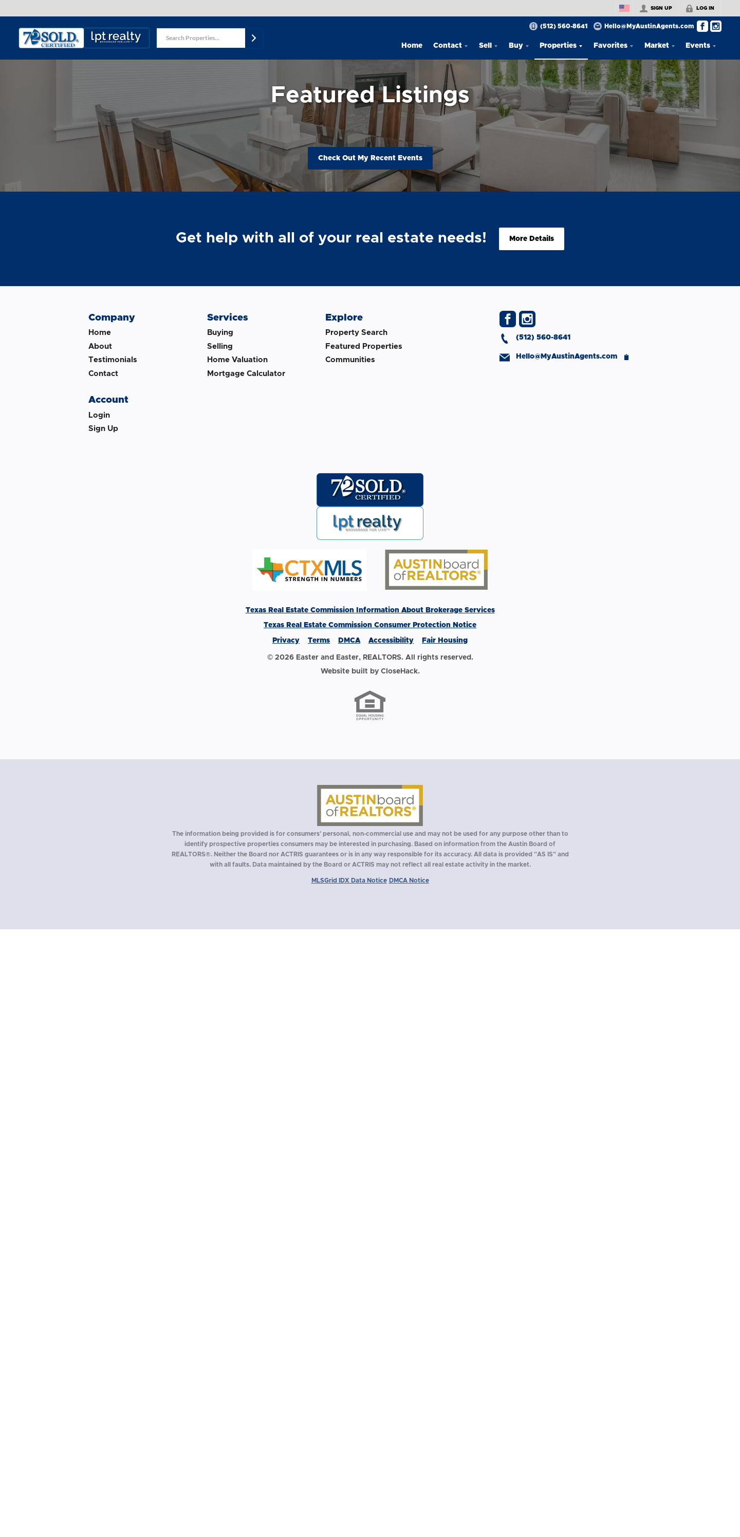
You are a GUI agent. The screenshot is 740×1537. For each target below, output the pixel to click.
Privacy (286, 640)
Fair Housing (445, 640)
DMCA (349, 640)
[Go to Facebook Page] (702, 26)
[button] (254, 38)
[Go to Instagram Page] (715, 26)
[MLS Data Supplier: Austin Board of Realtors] (370, 805)
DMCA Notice (409, 880)
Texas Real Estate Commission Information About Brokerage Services (370, 610)
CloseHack (399, 671)
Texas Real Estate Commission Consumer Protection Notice (370, 625)
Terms (319, 640)
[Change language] (624, 8)
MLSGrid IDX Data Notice (349, 880)
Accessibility (391, 640)
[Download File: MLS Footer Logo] (370, 588)
